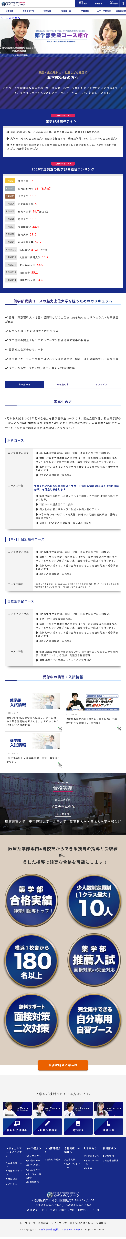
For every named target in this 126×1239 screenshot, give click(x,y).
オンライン (101, 384)
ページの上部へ (10, 18)
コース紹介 (33, 1150)
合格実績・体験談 (72, 1152)
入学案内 (90, 1150)
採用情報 (101, 1225)
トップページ (27, 1225)
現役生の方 (63, 384)
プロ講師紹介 (53, 1152)
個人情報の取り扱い (81, 1225)
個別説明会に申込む (63, 1066)
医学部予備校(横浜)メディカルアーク (60, 1231)
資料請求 (109, 1150)
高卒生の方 (24, 384)
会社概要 (43, 1225)
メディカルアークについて (14, 1154)
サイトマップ (59, 1225)
